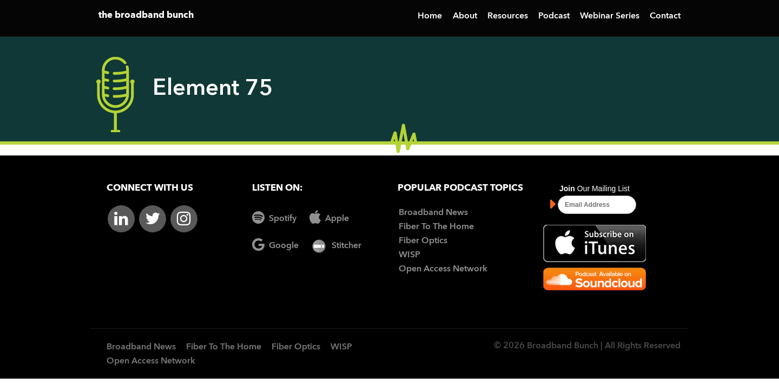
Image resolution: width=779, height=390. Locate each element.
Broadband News (433, 213)
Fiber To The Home (436, 227)
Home (430, 16)
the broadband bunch (146, 15)
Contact (665, 16)
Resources (507, 16)
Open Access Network (443, 269)
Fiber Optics (423, 241)
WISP (409, 255)
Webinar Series (609, 16)
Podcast (554, 16)
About (465, 16)
